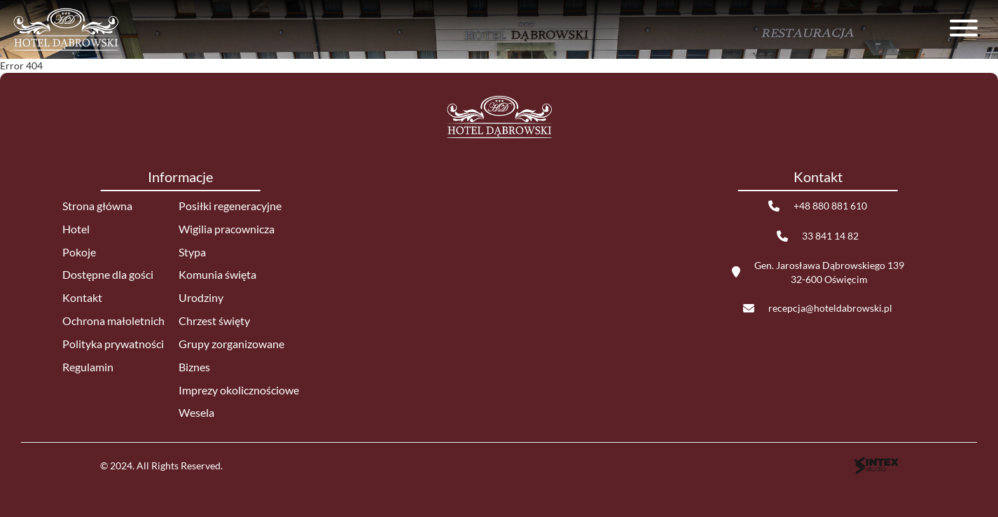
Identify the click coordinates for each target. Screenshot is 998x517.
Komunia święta (217, 274)
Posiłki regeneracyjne (230, 205)
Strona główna (97, 205)
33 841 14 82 (830, 236)
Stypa (192, 251)
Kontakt (82, 297)
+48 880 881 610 (830, 206)
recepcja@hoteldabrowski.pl (830, 308)
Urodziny (201, 297)
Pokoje (79, 251)
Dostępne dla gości (107, 274)
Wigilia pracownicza (227, 228)
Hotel (76, 228)
